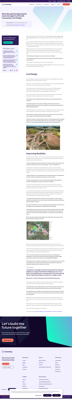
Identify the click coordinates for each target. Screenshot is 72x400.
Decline (56, 395)
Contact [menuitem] (24, 361)
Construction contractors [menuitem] (44, 380)
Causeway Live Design (16, 29)
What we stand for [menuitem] (42, 361)
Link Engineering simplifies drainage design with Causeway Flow (9, 53)
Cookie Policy (50, 392)
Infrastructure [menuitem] (57, 372)
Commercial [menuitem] (57, 370)
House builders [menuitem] (41, 387)
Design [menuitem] (56, 363)
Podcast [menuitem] (24, 385)
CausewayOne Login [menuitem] (61, 1)
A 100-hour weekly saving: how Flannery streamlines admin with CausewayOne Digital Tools (9, 57)
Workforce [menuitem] (57, 366)
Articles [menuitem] (24, 380)
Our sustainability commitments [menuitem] (45, 368)
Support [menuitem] (54, 1)
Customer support (7, 368)
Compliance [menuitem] (24, 368)
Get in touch (66, 4)
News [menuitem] (23, 383)
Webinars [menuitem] (24, 387)
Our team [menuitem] (40, 366)
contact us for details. (57, 312)
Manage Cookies (38, 395)
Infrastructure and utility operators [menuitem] (45, 385)
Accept (47, 395)
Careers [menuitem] (49, 1)
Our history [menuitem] (41, 363)
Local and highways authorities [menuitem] (45, 383)
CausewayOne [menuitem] (58, 361)
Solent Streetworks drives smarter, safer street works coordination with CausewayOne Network (9, 67)
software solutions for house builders (43, 312)
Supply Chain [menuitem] (57, 368)
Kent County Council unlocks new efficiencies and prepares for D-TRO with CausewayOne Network (9, 62)
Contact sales (8, 43)
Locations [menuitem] (24, 370)
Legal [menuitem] (23, 366)
